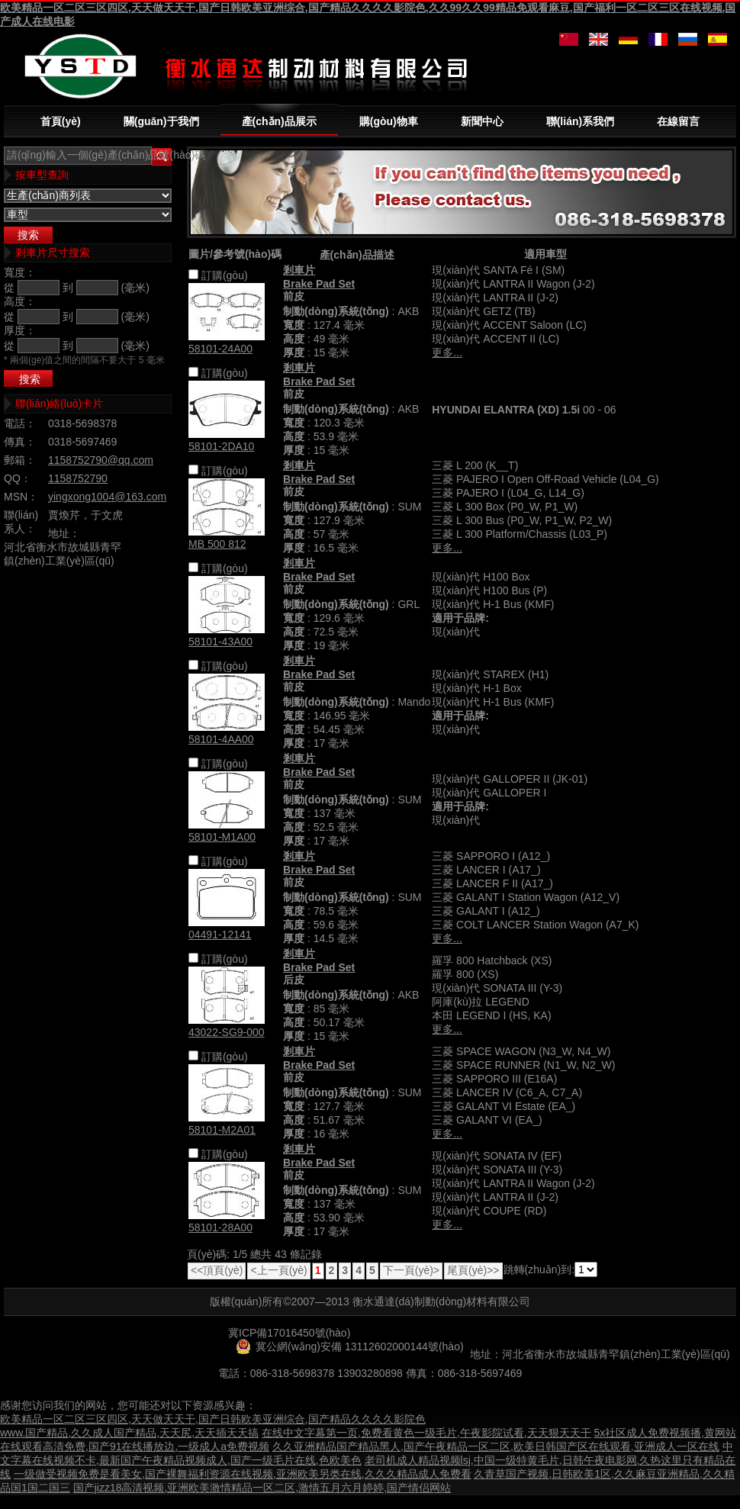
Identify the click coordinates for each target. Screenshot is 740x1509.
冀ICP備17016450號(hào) (289, 1333)
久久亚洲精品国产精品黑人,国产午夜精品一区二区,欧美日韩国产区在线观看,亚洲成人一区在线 (495, 1446)
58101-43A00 (220, 641)
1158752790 (78, 478)
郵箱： (20, 460)
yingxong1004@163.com (107, 497)
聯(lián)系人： (21, 522)
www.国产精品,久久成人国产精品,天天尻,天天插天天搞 (129, 1433)
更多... (447, 352)
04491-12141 (220, 934)
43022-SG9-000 (226, 1032)
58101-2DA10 (221, 446)
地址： (64, 533)
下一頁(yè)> (411, 1270)
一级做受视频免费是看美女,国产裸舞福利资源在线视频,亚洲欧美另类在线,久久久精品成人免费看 (242, 1474)
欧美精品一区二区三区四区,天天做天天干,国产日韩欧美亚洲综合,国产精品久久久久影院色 (213, 1419)
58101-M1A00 (222, 837)
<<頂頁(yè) (217, 1270)
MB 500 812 (217, 544)
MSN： (21, 497)
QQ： (17, 478)
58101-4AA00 (221, 739)
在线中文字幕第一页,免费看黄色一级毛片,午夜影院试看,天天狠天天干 (426, 1433)
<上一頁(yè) (278, 1270)
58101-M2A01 (222, 1130)
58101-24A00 (220, 349)
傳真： (20, 442)
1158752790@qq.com (100, 460)
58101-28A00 (220, 1227)
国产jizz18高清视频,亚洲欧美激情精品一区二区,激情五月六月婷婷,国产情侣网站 (262, 1488)
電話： (20, 423)
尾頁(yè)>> (473, 1270)
